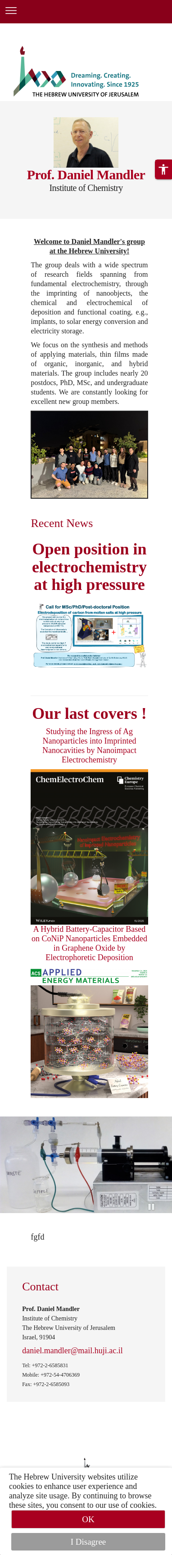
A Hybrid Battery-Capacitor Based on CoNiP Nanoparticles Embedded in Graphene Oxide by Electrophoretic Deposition (89, 943)
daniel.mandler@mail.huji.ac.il (72, 1350)
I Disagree (88, 1541)
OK (88, 1519)
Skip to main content (33, 28)
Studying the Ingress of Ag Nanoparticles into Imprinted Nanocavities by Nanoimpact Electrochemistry (89, 745)
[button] (163, 169)
